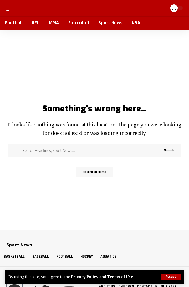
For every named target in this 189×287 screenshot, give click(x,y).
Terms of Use (120, 276)
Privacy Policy (84, 276)
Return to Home (94, 172)
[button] (171, 277)
